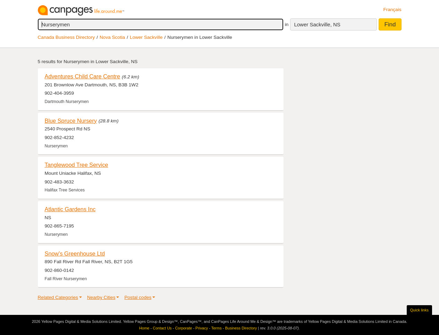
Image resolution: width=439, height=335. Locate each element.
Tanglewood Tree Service (76, 165)
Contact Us (162, 328)
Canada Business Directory (66, 37)
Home (144, 328)
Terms (216, 328)
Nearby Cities (101, 297)
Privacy (201, 328)
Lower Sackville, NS (317, 24)
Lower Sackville (146, 37)
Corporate (183, 328)
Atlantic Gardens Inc (70, 209)
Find (390, 24)
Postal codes (137, 297)
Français (392, 9)
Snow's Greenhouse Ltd (75, 253)
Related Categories (58, 297)
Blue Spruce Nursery (71, 121)
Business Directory (241, 328)
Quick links (419, 310)
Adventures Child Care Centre (82, 76)
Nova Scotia (112, 37)
